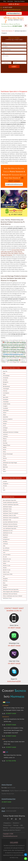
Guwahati (5, 408)
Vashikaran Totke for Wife (9, 515)
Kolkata (5, 430)
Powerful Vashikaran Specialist (10, 504)
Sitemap (15, 825)
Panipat (5, 464)
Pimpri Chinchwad (8, 454)
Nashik (4, 447)
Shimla (5, 458)
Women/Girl (6, 550)
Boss (4, 583)
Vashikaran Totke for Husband (10, 513)
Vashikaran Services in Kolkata (10, 432)
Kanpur (5, 423)
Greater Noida (6, 403)
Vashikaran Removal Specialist (10, 589)
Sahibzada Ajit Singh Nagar (10, 462)
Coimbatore (6, 393)
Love (4, 552)
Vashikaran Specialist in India (11, 368)
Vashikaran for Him (8, 530)
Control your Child (7, 574)
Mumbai (5, 443)
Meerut (4, 438)
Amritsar (5, 380)
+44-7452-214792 (11, 760)
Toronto (5, 485)
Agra (4, 373)
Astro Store (10, 1)
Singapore (5, 483)
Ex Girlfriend (6, 548)
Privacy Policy (7, 825)
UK (3, 488)
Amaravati (5, 377)
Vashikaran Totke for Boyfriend (10, 517)
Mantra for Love (7, 559)
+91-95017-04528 (7, 7)
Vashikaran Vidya (7, 509)
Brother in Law (6, 569)
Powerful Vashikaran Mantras (10, 526)
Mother (5, 567)
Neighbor (5, 585)
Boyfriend (5, 535)
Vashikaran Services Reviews (10, 524)
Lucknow (5, 434)
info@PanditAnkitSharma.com (12, 9)
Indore (4, 412)
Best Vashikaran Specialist (9, 500)
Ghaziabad (5, 401)
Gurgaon (5, 406)
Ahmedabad (6, 375)
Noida (4, 449)
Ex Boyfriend (6, 539)
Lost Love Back (6, 554)
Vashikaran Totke (7, 511)
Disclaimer (16, 823)
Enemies (5, 580)
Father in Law (6, 561)
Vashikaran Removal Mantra (10, 593)
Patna (4, 451)
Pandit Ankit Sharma (7, 31)
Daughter (5, 578)
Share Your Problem (19, 1)
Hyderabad (6, 410)
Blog (4, 1)
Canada (5, 481)
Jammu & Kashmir (7, 419)
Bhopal (5, 384)
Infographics (7, 823)
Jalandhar (5, 417)
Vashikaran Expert (7, 506)
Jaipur (4, 414)
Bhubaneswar (6, 386)
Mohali (4, 440)
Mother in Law (6, 565)
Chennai (5, 390)
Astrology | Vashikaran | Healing (16, 19)
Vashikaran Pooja (7, 598)
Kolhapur (5, 427)
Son (4, 576)
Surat (4, 460)
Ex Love (5, 556)
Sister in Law (6, 572)
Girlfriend (5, 543)
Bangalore (5, 382)
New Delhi (5, 397)
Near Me (5, 371)
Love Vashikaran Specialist (9, 528)
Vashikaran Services (8, 497)
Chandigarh (6, 388)
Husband (5, 537)
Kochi (4, 425)
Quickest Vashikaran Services (10, 522)
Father (4, 563)
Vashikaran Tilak (7, 519)
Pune (4, 456)
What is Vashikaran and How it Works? (12, 596)
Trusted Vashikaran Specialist (10, 502)
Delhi (4, 395)
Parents (5, 587)
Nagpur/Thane (6, 445)
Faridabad (5, 399)
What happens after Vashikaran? (11, 591)
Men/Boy (5, 541)
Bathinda (5, 467)
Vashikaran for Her (7, 532)
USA (4, 490)
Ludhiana (5, 436)
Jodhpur (5, 421)
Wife (4, 546)
